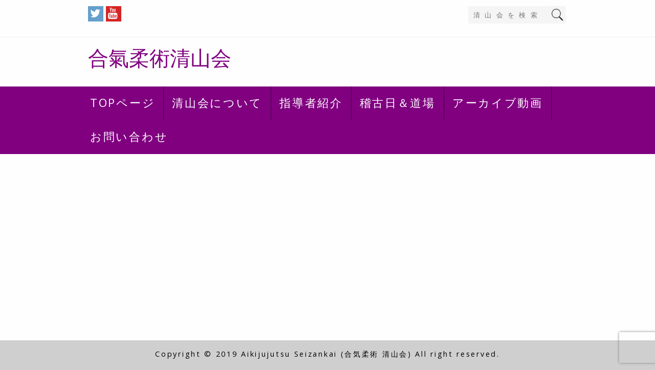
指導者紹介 (311, 102)
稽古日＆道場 (397, 102)
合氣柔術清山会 (159, 57)
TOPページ (122, 102)
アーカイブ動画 (497, 102)
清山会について (217, 102)
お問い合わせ (129, 136)
